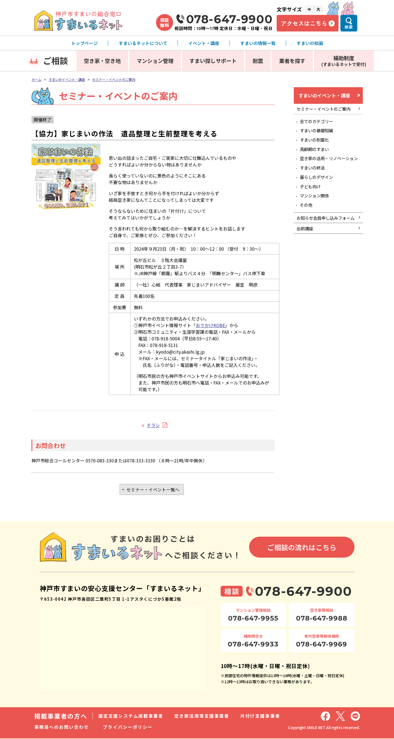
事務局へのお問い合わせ (61, 727)
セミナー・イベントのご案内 (113, 79)
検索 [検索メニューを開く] (349, 27)
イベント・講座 (203, 43)
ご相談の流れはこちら (301, 548)
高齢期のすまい (315, 152)
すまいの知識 (310, 43)
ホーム (36, 79)
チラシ (153, 425)
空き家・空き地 (102, 60)
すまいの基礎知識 (318, 132)
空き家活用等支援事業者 (201, 716)
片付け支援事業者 (260, 716)
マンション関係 (315, 205)
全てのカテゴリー (318, 122)
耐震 (258, 60)
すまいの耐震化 (315, 142)
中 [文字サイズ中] (309, 9)
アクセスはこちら (304, 23)
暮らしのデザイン (318, 186)
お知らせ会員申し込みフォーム (325, 232)
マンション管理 (155, 60)
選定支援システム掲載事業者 (130, 716)
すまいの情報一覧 (258, 43)
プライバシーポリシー (128, 727)
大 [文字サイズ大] (318, 9)
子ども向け (311, 196)
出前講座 (305, 246)
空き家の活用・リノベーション (329, 164)
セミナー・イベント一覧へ (152, 489)
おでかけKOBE (210, 325)
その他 (307, 215)
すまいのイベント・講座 (67, 79)
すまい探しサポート (213, 60)
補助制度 (343, 60)
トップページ (84, 43)
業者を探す (292, 60)
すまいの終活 (313, 176)
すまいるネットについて (143, 43)
